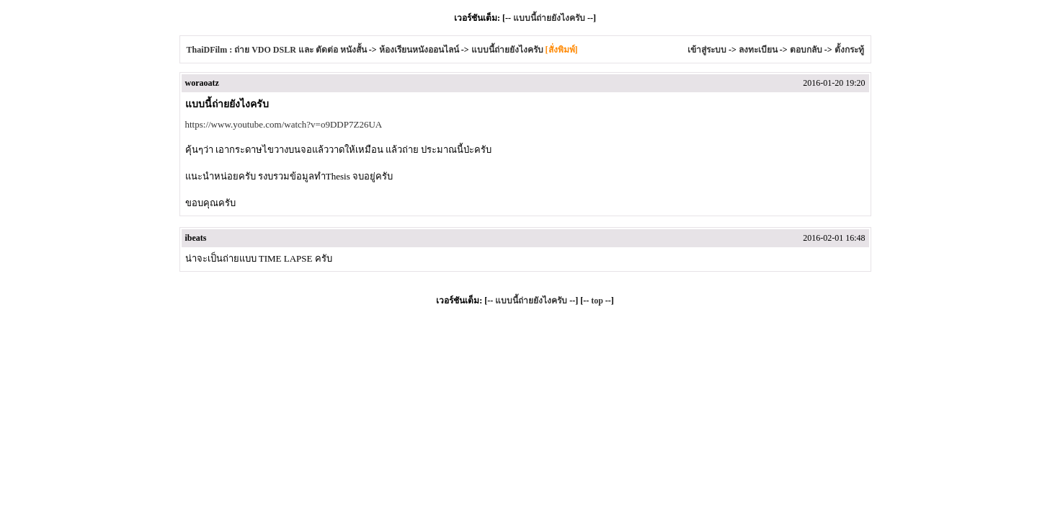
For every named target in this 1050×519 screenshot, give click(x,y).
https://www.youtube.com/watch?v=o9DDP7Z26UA (284, 124)
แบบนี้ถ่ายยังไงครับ (549, 18)
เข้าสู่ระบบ (707, 50)
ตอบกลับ (806, 50)
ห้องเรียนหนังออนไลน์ (419, 50)
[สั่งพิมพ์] (562, 50)
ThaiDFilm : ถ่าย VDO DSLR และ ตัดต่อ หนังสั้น (277, 50)
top (597, 301)
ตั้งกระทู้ (849, 50)
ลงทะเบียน (758, 50)
